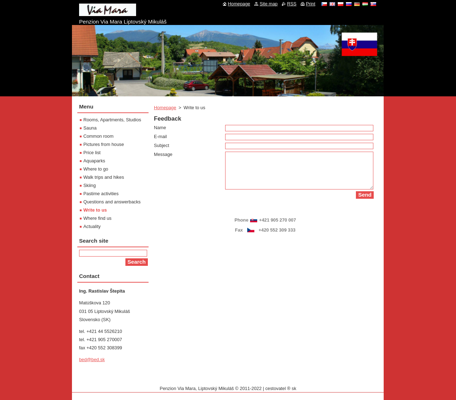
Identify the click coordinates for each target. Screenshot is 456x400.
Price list (91, 152)
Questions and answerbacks (112, 201)
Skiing (89, 185)
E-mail (160, 136)
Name (160, 127)
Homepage (165, 107)
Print (310, 3)
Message (163, 154)
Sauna (90, 128)
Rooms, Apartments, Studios (112, 119)
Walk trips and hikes (103, 177)
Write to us (95, 210)
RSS (291, 3)
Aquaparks (94, 160)
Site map (269, 3)
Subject (161, 145)
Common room (98, 136)
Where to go (95, 169)
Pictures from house (103, 144)
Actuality (91, 226)
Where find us (97, 218)
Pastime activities (101, 193)
